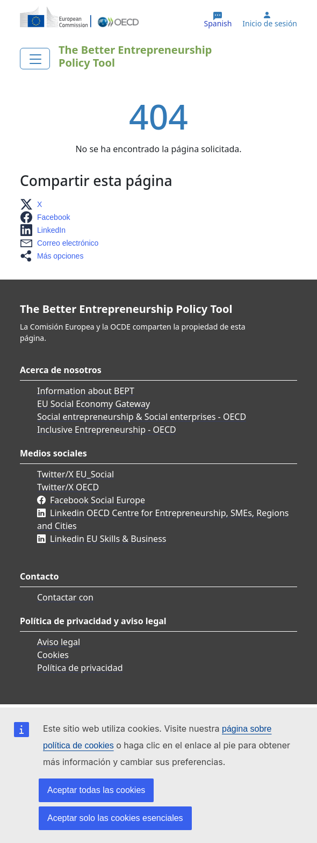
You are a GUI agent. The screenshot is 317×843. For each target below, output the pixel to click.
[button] (34, 204)
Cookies (53, 655)
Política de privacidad (80, 668)
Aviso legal (58, 642)
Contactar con (65, 597)
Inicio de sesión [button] (269, 23)
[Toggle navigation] (35, 58)
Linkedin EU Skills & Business (108, 539)
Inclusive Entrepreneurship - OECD (106, 429)
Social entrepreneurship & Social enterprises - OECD (141, 417)
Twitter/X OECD (68, 487)
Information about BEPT (85, 391)
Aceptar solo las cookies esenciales (115, 818)
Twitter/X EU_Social (75, 474)
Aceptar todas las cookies (96, 790)
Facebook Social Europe (97, 500)
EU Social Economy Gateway (93, 404)
